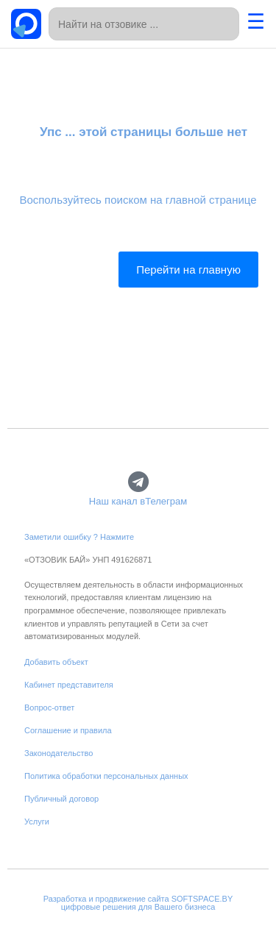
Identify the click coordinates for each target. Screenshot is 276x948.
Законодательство (58, 753)
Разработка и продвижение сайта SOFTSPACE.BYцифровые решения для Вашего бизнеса (138, 902)
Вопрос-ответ (49, 707)
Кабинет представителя (68, 684)
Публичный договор (61, 798)
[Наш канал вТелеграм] (138, 482)
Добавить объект (56, 661)
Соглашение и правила (68, 730)
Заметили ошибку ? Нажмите (79, 536)
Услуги (36, 821)
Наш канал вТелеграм (138, 501)
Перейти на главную (188, 269)
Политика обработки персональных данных (106, 775)
